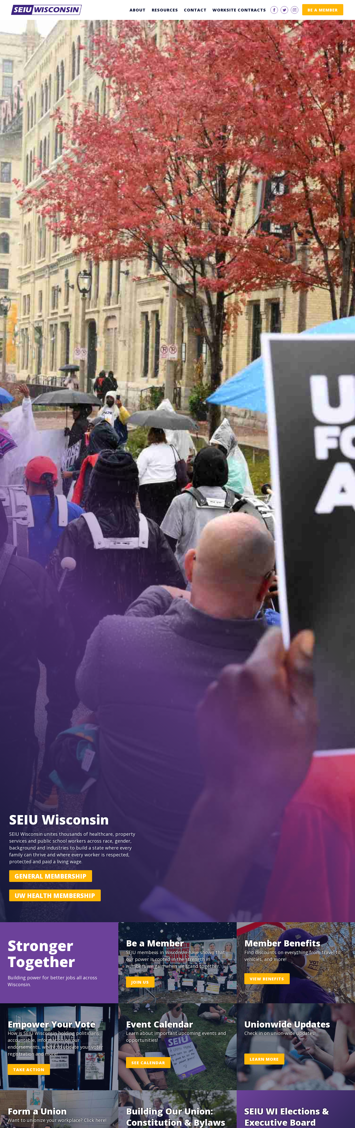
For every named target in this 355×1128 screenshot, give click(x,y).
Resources (165, 10)
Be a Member (323, 10)
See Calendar (148, 1063)
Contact (195, 10)
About (138, 10)
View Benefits (267, 979)
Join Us (140, 982)
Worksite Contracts (239, 10)
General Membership (50, 876)
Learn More (264, 1059)
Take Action (28, 1069)
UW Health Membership (55, 895)
